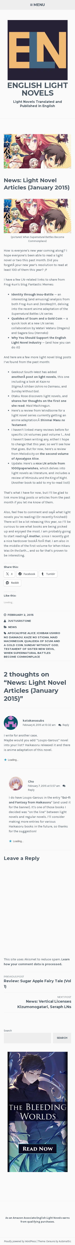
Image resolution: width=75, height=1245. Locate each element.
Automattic (65, 1241)
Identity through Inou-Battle (32, 294)
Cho (31, 781)
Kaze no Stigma (36, 637)
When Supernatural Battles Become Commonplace (27, 654)
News (12, 627)
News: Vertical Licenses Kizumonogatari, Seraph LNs (37, 1002)
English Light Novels (37, 89)
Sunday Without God (41, 645)
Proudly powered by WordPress (20, 1241)
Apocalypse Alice (22, 633)
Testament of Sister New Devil (29, 648)
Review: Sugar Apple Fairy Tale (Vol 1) (37, 982)
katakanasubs (33, 720)
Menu (39, 5)
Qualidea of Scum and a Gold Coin (36, 318)
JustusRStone (19, 620)
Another (34, 536)
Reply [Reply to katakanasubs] (66, 724)
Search (8, 1030)
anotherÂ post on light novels (33, 377)
